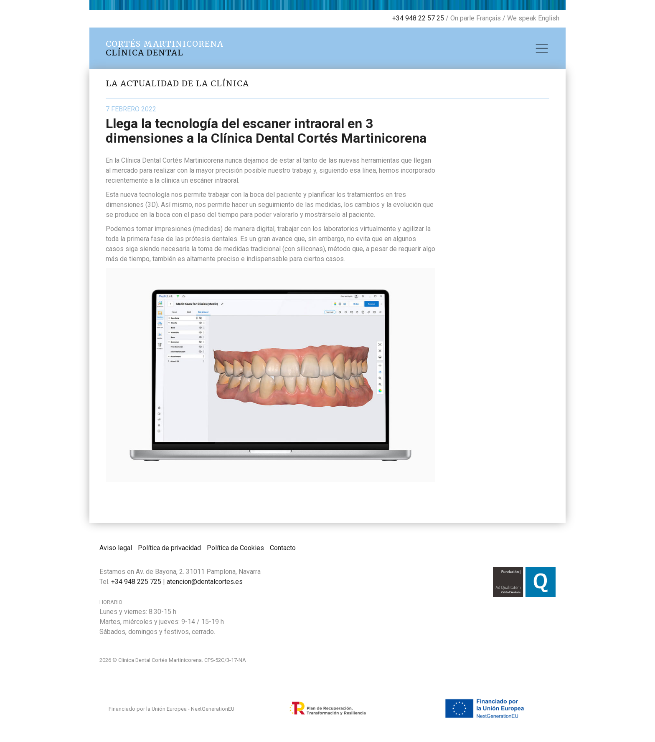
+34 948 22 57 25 (418, 18)
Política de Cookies (235, 548)
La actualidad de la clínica (177, 83)
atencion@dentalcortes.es (205, 582)
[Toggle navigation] (541, 48)
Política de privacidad (169, 548)
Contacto (283, 548)
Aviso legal (115, 548)
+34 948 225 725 (136, 582)
